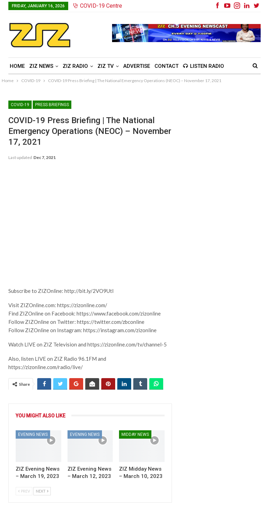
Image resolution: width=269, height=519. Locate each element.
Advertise (136, 66)
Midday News (135, 434)
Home (17, 66)
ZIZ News (41, 66)
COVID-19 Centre (97, 5)
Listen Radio (203, 66)
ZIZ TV (105, 66)
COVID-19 (20, 104)
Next (42, 491)
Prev (24, 491)
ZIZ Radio (75, 66)
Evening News (33, 434)
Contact (167, 66)
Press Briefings (52, 104)
